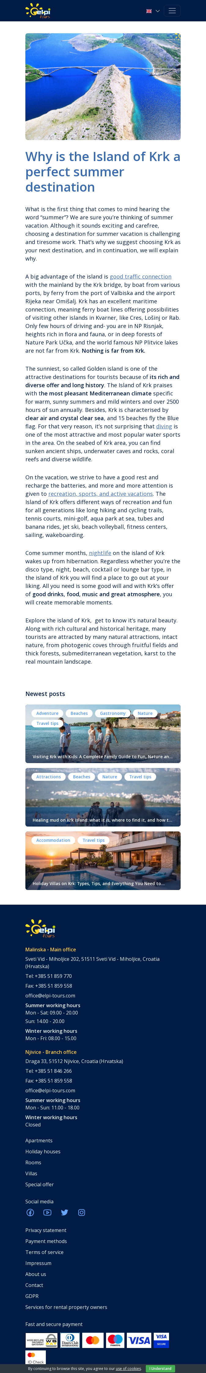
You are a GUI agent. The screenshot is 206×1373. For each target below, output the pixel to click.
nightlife (100, 553)
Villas (31, 1173)
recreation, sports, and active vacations (100, 493)
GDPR (32, 1296)
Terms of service (44, 1252)
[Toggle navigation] (172, 11)
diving (164, 426)
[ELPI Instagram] (81, 1214)
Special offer (39, 1184)
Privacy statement (45, 1230)
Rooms (33, 1162)
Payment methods (46, 1241)
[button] (153, 10)
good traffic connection (140, 276)
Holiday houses (43, 1151)
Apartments (39, 1140)
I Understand (160, 1368)
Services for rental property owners (66, 1307)
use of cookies (128, 1368)
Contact (34, 1285)
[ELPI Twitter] (64, 1214)
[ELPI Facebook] (30, 1214)
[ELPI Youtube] (47, 1214)
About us (35, 1274)
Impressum (38, 1263)
